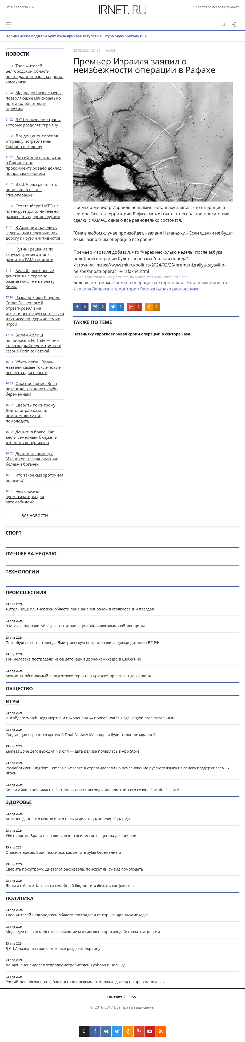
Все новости (35, 515)
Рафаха (147, 289)
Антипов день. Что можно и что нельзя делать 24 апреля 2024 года (68, 818)
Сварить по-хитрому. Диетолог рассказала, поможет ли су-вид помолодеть (31, 413)
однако (163, 289)
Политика (19, 898)
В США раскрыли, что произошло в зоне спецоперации (31, 190)
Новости (18, 54)
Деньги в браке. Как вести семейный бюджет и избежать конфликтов (32, 437)
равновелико (186, 289)
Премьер (121, 282)
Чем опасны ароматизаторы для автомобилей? (25, 496)
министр (218, 282)
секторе (162, 282)
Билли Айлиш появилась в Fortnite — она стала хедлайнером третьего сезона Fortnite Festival (33, 343)
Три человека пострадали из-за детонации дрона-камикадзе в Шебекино (73, 659)
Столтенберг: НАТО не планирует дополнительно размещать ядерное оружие (33, 211)
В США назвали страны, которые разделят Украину (34, 122)
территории (126, 289)
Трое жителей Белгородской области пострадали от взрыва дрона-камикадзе (34, 73)
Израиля (82, 289)
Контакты (116, 996)
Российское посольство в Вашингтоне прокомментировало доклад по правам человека (34, 165)
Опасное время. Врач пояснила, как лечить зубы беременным (32, 389)
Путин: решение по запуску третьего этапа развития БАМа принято (29, 254)
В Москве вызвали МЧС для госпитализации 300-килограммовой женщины (75, 625)
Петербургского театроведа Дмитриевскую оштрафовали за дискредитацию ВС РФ (82, 642)
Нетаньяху (197, 282)
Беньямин (102, 289)
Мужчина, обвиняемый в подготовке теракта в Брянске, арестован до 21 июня (78, 675)
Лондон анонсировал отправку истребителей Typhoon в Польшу (32, 141)
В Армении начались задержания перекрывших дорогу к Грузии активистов (33, 233)
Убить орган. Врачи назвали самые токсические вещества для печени (33, 367)
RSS (132, 996)
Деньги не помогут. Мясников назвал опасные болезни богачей (32, 459)
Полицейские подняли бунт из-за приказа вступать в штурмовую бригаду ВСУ (76, 36)
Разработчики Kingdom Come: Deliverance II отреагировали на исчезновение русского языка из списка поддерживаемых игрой (35, 311)
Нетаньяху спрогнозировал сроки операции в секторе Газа (131, 334)
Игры (12, 701)
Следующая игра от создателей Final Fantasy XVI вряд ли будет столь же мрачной (81, 734)
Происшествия (26, 592)
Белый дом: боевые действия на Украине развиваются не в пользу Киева (30, 278)
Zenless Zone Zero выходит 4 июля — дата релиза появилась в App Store (72, 751)
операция (142, 282)
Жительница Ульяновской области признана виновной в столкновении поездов (80, 609)
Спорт (13, 533)
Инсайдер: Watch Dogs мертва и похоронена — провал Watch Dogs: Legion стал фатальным (90, 717)
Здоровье (19, 802)
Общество (19, 688)
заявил (178, 282)
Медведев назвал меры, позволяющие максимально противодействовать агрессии (34, 100)
